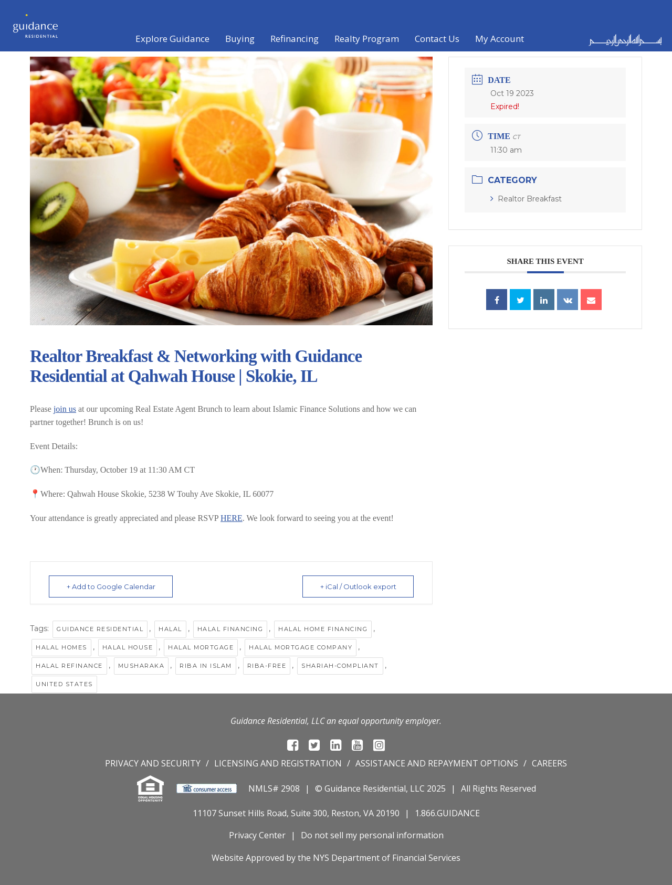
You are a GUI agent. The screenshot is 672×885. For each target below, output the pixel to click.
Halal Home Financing (323, 629)
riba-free (267, 665)
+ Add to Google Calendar (111, 586)
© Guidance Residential (360, 788)
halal (170, 629)
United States (64, 684)
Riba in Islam (206, 665)
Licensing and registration (278, 763)
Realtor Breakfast (526, 199)
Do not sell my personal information (372, 835)
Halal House (127, 647)
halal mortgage (201, 647)
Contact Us (437, 39)
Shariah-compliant (340, 665)
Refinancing (294, 39)
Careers (549, 763)
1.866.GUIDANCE (447, 813)
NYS (321, 857)
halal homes (61, 647)
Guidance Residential (100, 629)
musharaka (141, 665)
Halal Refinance (69, 665)
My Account (499, 39)
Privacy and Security (153, 763)
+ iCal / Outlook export (357, 586)
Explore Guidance (172, 39)
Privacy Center (257, 835)
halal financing (230, 629)
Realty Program (366, 39)
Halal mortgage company (300, 647)
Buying (240, 39)
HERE (231, 518)
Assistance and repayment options (436, 763)
